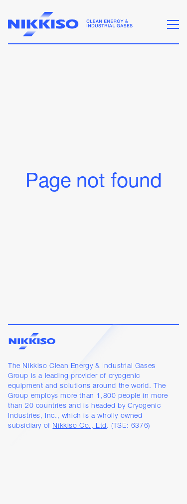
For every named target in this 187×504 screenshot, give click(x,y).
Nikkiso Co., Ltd (79, 426)
